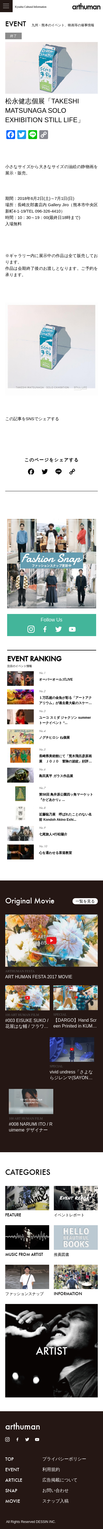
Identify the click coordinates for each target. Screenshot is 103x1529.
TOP (9, 1459)
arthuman (86, 6)
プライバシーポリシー (64, 1459)
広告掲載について (59, 1480)
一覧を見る (85, 901)
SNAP (11, 1491)
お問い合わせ (55, 1490)
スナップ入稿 (55, 1501)
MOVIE (12, 1501)
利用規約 (51, 1469)
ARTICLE (13, 1480)
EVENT (12, 1470)
